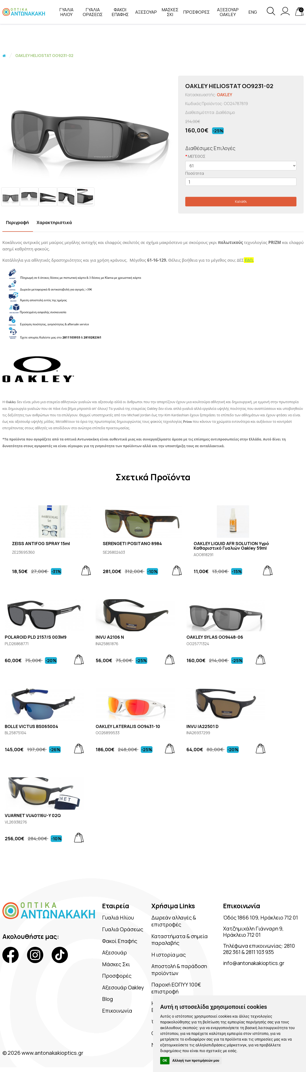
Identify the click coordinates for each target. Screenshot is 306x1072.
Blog (107, 999)
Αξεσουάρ (114, 952)
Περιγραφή (17, 222)
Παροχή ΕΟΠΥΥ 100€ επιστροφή (176, 988)
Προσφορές (116, 975)
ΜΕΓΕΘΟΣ (196, 156)
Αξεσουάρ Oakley (123, 987)
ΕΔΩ (249, 260)
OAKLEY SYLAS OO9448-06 (214, 637)
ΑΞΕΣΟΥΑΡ (146, 12)
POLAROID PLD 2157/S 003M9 (35, 637)
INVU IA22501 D (202, 726)
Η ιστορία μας (168, 954)
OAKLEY (224, 94)
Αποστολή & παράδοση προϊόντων (179, 970)
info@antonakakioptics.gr (254, 963)
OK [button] (165, 1060)
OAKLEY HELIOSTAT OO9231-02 (44, 55)
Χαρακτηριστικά (54, 222)
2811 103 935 (260, 952)
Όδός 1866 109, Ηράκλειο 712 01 (261, 917)
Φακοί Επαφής (120, 941)
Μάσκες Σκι (116, 964)
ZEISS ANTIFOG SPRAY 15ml (41, 543)
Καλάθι (241, 201)
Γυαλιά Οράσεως (122, 929)
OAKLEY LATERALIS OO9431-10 (128, 726)
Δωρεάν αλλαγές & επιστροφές (174, 921)
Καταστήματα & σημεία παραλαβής (180, 940)
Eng (252, 12)
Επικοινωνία (117, 1010)
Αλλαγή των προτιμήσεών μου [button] (195, 1060)
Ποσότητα (194, 173)
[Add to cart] (86, 570)
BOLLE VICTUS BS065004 (31, 726)
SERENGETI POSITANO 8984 (132, 543)
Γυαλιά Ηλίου (118, 917)
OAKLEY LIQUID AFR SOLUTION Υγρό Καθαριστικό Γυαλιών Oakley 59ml (231, 546)
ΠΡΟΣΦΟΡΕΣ (196, 12)
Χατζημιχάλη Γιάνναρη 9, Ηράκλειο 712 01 (254, 932)
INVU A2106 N (110, 637)
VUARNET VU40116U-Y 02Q (33, 815)
